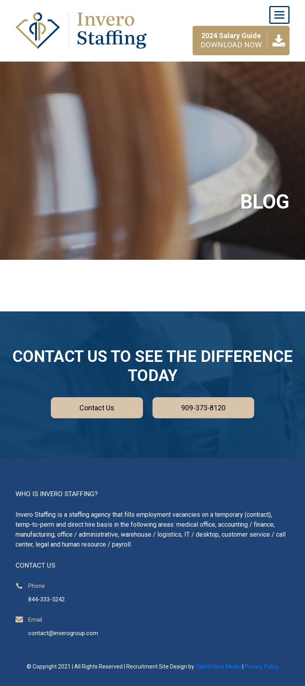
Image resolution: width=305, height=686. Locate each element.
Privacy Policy (262, 666)
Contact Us (96, 408)
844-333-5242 (46, 599)
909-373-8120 (203, 408)
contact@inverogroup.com (63, 633)
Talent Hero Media (218, 666)
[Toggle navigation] (279, 15)
